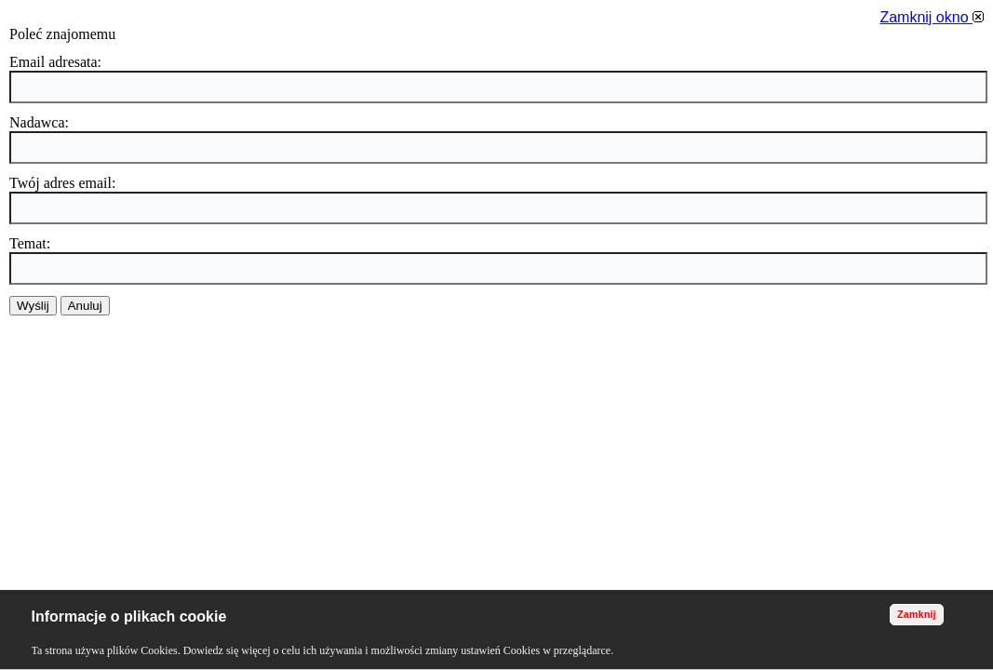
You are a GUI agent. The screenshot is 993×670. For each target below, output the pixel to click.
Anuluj (85, 306)
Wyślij (33, 306)
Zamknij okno (931, 17)
